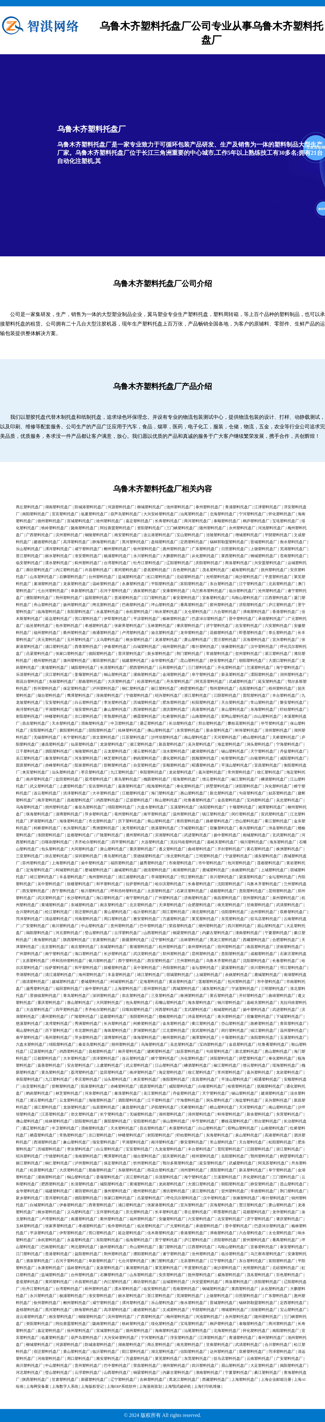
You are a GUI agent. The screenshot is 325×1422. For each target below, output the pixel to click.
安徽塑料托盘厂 (172, 1219)
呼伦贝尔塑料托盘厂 (183, 1198)
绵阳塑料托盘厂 (121, 807)
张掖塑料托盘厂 (234, 646)
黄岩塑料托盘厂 (182, 981)
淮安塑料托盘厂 (88, 556)
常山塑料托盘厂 (263, 702)
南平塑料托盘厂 (156, 814)
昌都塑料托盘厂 (80, 800)
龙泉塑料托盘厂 (76, 584)
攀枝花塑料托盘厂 (243, 723)
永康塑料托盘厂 (135, 584)
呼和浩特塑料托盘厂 (127, 891)
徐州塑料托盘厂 (109, 521)
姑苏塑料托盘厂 (282, 793)
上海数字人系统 (65, 1386)
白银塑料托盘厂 (263, 758)
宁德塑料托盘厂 (139, 695)
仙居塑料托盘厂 (84, 744)
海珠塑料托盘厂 (72, 821)
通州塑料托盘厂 (139, 835)
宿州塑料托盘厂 (256, 898)
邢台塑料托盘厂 (211, 723)
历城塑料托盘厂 (146, 702)
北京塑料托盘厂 (142, 905)
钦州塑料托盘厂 (146, 549)
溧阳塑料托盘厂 (263, 674)
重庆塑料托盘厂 (142, 849)
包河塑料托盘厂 (241, 863)
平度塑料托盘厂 (278, 577)
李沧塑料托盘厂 (117, 702)
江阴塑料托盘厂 (227, 695)
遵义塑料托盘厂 (172, 849)
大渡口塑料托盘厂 (284, 660)
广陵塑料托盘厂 (109, 835)
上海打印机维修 (207, 1386)
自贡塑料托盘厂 (146, 765)
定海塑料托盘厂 (39, 870)
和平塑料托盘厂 (109, 884)
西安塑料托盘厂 (35, 891)
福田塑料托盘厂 (123, 863)
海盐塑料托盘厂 (230, 744)
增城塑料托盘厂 (248, 535)
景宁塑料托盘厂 (168, 1240)
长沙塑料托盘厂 (80, 898)
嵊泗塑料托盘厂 (274, 779)
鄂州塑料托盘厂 (223, 688)
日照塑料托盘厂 (234, 549)
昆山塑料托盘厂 (193, 660)
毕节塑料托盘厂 (274, 723)
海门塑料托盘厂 (164, 793)
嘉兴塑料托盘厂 (211, 772)
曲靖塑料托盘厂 (201, 849)
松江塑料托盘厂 (58, 912)
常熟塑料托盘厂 (117, 716)
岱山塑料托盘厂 (248, 821)
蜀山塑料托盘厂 (160, 821)
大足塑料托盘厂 (263, 1365)
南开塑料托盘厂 (50, 800)
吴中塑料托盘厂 (50, 884)
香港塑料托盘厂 (285, 611)
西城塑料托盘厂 (186, 988)
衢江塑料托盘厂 (278, 821)
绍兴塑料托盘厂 (168, 695)
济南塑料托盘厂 (197, 898)
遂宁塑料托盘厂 (175, 1254)
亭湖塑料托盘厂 (164, 877)
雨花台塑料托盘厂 (31, 681)
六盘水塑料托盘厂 (152, 807)
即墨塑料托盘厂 (252, 632)
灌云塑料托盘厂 (146, 751)
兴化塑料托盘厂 (278, 786)
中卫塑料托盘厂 (123, 723)
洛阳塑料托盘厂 (212, 807)
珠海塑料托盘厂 (39, 814)
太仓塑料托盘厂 (197, 611)
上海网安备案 (37, 1386)
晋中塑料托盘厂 (242, 618)
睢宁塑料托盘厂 (164, 1058)
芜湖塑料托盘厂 (293, 549)
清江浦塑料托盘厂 (133, 877)
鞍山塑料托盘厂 (168, 800)
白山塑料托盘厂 (267, 716)
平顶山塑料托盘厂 (236, 765)
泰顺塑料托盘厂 (227, 521)
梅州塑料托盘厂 (179, 1316)
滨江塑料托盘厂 (58, 674)
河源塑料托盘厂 (121, 507)
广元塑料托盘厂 (179, 1226)
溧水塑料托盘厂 (58, 563)
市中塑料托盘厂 (211, 863)
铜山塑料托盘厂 (117, 674)
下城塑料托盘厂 (193, 828)
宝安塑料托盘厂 (58, 702)
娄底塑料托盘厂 (156, 570)
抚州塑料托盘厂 (274, 570)
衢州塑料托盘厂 (76, 632)
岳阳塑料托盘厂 (252, 688)
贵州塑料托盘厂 (123, 926)
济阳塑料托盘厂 (252, 604)
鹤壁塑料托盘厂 (193, 688)
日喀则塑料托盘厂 (56, 842)
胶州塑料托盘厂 (223, 604)
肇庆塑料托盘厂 (189, 625)
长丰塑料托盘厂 (168, 1212)
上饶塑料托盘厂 (263, 549)
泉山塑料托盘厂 (234, 709)
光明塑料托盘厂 (219, 577)
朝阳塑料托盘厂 (252, 660)
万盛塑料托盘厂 (175, 919)
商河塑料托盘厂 (197, 521)
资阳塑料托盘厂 (150, 528)
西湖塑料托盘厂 (146, 709)
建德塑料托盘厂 (47, 542)
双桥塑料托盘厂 (293, 912)
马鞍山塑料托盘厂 (246, 598)
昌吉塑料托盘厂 (35, 723)
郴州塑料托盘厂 (117, 549)
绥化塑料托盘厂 (164, 1323)
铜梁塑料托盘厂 (186, 933)
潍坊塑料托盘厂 (175, 1191)
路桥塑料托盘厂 (219, 821)
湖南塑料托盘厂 (58, 507)
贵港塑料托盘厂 (127, 598)
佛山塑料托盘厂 (160, 730)
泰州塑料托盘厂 (209, 507)
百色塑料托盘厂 (186, 570)
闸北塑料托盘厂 (105, 604)
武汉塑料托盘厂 (50, 898)
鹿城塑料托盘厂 (215, 870)
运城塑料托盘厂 (175, 1282)
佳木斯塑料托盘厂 (162, 1233)
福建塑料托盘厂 (135, 660)
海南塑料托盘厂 (168, 1330)
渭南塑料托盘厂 (94, 723)
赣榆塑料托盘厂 (172, 1016)
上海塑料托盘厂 (65, 863)
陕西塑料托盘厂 (76, 940)
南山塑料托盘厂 (197, 737)
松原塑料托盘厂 (150, 681)
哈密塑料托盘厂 (234, 758)
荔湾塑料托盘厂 (98, 779)
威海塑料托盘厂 (244, 570)
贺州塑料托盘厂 (248, 653)
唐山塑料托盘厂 (113, 849)
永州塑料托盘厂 (242, 528)
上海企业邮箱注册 (276, 1379)
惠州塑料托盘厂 (175, 549)
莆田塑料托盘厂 (105, 660)
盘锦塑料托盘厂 (164, 542)
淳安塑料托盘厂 (183, 1337)
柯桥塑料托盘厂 (47, 828)
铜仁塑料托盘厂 (135, 688)
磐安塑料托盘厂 (293, 702)
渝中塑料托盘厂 (94, 863)
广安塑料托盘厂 (35, 926)
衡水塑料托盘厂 (293, 542)
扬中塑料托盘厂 (227, 835)
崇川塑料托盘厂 (223, 877)
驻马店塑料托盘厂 (265, 919)
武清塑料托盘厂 (289, 905)
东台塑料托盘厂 (223, 584)
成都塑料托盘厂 (223, 891)
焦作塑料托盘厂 (69, 625)
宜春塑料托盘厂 (215, 598)
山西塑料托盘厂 (156, 933)
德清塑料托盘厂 (156, 870)
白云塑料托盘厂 (88, 702)
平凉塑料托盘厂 (146, 618)
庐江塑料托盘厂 (282, 604)
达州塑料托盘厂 (263, 912)
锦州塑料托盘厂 (175, 646)
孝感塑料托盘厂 (98, 625)
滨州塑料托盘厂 (69, 535)
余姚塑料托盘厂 (244, 870)
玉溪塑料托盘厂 (183, 807)
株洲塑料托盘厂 (289, 849)
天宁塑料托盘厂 (263, 751)
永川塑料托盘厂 (146, 556)
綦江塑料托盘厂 (267, 1372)
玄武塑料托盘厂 (285, 835)
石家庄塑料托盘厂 (191, 891)
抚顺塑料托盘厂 (205, 758)
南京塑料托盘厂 (113, 905)
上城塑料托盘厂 (274, 870)
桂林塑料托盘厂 (131, 730)
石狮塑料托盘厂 (72, 577)
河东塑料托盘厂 (88, 758)
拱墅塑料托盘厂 (219, 786)
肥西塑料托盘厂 (142, 667)
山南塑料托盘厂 (205, 716)
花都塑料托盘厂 (223, 632)
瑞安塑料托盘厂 (88, 709)
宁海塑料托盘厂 (289, 744)
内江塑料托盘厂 (69, 570)
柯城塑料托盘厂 (69, 870)
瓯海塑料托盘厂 (160, 786)
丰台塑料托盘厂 (285, 695)
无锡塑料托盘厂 (47, 737)
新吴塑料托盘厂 (234, 674)
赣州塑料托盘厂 (47, 660)
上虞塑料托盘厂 (72, 786)
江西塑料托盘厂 (278, 598)
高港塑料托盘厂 (205, 709)
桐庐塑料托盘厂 (256, 521)
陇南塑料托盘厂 (84, 528)
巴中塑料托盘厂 (153, 926)
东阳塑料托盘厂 (80, 611)
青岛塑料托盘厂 (117, 856)
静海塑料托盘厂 (105, 542)
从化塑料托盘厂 (205, 556)
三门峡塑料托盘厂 (181, 528)
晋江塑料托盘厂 (29, 556)
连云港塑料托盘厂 (158, 535)
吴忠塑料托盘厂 (289, 800)
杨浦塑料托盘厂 (117, 556)
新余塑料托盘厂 (219, 730)
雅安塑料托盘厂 (146, 919)
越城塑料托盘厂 (127, 870)
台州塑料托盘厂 (102, 577)
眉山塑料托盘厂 (270, 926)
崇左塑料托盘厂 (58, 856)
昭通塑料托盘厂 (205, 765)
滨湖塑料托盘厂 (168, 835)
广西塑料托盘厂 (39, 535)
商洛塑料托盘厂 (238, 563)
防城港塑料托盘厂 (90, 507)
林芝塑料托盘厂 (117, 758)
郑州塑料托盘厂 (175, 953)
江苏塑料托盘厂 (135, 737)
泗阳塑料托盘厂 (58, 751)
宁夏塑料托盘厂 (278, 933)
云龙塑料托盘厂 (117, 751)
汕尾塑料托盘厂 (193, 514)
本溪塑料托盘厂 (182, 1128)
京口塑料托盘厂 (88, 716)
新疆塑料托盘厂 (135, 940)
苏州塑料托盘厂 (35, 863)
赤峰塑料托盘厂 (58, 765)
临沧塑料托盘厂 (39, 625)
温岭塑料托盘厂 (105, 584)
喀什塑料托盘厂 (205, 646)
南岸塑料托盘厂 (39, 779)
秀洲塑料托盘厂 (105, 828)
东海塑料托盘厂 (263, 709)
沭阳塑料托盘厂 (248, 786)
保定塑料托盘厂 (76, 688)
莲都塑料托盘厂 (270, 863)
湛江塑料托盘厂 (278, 653)
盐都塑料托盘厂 (80, 835)
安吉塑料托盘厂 (102, 786)
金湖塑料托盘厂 (175, 674)
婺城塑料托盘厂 (98, 870)
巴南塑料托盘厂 (135, 604)
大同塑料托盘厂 (84, 849)
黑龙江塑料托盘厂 (225, 940)
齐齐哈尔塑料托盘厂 (92, 842)
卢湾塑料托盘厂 (135, 632)
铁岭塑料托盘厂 (54, 528)
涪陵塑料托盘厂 (219, 535)
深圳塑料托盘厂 (88, 856)
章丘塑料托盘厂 (282, 632)
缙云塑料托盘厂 (215, 779)
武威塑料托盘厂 (242, 681)
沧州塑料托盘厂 (271, 591)
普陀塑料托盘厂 (256, 695)
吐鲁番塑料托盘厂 (199, 800)
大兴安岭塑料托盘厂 (160, 514)
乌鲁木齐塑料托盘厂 (264, 884)
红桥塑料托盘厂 (175, 716)
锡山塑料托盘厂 (234, 751)
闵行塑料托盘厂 (244, 814)
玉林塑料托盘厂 (160, 625)
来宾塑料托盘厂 (35, 772)
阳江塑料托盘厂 (175, 912)
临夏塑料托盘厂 (94, 514)
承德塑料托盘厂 (271, 618)
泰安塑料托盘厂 (186, 598)
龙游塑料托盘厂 (113, 744)
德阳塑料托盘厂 (102, 653)
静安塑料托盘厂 (223, 660)
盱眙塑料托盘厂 (293, 709)
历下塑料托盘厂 (131, 821)
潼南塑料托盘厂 (248, 933)
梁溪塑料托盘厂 (252, 877)
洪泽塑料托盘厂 (76, 793)
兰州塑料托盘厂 (189, 960)
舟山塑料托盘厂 (47, 604)
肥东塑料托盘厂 (175, 702)
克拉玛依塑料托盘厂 (187, 842)
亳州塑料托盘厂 (127, 814)
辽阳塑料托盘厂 (179, 563)
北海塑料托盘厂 (223, 514)
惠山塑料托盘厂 (193, 793)
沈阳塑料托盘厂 (230, 884)
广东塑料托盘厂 (205, 549)
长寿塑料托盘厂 (168, 521)
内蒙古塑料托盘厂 (217, 933)
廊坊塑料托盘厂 (39, 570)
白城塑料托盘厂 (146, 646)
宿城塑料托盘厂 (179, 974)
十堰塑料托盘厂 (242, 807)
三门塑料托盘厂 (201, 667)
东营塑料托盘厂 (189, 730)
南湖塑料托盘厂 (186, 870)
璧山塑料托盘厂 (98, 933)
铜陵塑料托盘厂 (98, 535)
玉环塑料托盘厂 (80, 639)
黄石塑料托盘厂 (260, 849)
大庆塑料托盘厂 (121, 681)
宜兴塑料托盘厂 (285, 639)
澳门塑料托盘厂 (164, 1261)
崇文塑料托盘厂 (105, 737)
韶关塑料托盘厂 (175, 1156)
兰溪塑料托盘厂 (260, 667)
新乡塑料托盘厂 (160, 653)
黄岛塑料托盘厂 (127, 779)
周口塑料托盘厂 (117, 919)
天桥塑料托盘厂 (285, 737)
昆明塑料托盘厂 (282, 891)
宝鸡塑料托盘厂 (260, 800)
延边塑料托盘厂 (58, 618)
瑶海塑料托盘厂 (186, 779)
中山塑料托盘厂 (94, 926)
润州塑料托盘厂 (293, 674)
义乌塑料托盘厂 (109, 639)
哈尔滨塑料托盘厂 (170, 884)
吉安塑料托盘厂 (248, 625)
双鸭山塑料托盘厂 (236, 716)
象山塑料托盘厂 (117, 709)
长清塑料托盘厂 (113, 667)
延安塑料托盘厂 (271, 681)
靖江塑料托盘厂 (43, 877)
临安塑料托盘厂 (29, 563)
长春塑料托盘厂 (201, 884)
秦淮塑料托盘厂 (58, 758)
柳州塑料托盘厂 (175, 1037)
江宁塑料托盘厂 (252, 584)
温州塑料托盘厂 (186, 814)
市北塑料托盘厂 (102, 821)
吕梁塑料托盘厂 (39, 653)
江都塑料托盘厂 (135, 793)
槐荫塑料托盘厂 (156, 779)
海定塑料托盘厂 (172, 1072)
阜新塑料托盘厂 (84, 591)
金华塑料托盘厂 (164, 660)
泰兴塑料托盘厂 (252, 828)
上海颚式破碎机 (177, 1386)
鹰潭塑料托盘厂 (80, 695)
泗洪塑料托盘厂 (175, 709)
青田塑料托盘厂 (189, 821)
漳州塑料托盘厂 (278, 730)
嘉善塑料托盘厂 (131, 786)
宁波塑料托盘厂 (238, 856)
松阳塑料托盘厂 (205, 702)
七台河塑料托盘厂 (52, 591)
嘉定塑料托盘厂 (139, 521)
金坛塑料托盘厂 (282, 877)
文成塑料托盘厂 (175, 1309)
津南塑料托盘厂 (256, 611)
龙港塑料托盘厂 (168, 639)
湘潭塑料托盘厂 (271, 807)
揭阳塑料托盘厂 (39, 933)
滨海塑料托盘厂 (256, 639)
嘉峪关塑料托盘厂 (222, 842)
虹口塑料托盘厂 (160, 577)
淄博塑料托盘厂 (69, 814)
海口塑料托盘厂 (109, 898)
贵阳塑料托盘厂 (252, 891)
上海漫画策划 (150, 1386)
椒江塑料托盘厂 (244, 779)
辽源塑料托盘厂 (139, 800)
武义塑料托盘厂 (43, 786)
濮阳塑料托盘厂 (39, 598)
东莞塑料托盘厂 (234, 919)
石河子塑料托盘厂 (115, 591)
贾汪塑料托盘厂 (227, 639)
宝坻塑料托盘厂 (285, 521)
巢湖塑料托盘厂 (47, 584)
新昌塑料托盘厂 (172, 744)
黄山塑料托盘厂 (117, 912)
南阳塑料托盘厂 (35, 514)
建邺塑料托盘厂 (160, 1051)
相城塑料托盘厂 (256, 835)
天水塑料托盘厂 (65, 723)
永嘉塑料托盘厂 (109, 611)
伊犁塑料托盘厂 (117, 618)
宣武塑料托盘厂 (274, 814)
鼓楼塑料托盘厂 (80, 884)
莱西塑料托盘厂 (234, 556)
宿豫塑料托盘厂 (223, 828)
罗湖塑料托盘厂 (43, 821)
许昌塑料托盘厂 (98, 570)
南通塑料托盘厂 (105, 632)
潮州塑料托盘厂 (211, 926)
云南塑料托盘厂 (260, 1358)
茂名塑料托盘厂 (215, 570)
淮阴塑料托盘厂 (50, 835)
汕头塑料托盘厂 (65, 772)
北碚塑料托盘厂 (189, 577)
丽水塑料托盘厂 (58, 556)
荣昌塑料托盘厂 (182, 926)
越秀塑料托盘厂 (153, 863)
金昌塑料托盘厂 (230, 800)
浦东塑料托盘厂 (267, 856)
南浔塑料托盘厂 (29, 709)
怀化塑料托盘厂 (282, 514)
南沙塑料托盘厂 (248, 577)
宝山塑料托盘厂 (189, 535)
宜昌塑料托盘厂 (267, 765)
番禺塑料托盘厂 (193, 604)
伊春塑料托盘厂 (117, 646)
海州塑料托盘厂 (102, 877)
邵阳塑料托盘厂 (102, 730)
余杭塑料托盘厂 (139, 611)
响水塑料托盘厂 (168, 611)
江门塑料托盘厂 (156, 598)
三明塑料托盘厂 (209, 856)
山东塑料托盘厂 (43, 577)
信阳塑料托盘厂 (234, 912)
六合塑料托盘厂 (227, 611)
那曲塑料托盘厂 (91, 681)
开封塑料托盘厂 (230, 849)
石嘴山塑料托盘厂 (170, 1002)
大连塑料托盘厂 (154, 842)
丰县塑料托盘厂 (72, 877)
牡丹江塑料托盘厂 (148, 563)
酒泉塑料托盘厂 (146, 591)
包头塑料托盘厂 (54, 849)
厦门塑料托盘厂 (172, 1247)
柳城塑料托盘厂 (150, 507)
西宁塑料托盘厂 (65, 891)
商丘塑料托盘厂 (29, 507)
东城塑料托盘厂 (84, 905)
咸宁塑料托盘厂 (88, 549)
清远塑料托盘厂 (58, 919)
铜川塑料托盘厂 (253, 842)
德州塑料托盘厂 (50, 521)
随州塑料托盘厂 (212, 528)
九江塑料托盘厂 (123, 772)
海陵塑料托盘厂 (88, 751)
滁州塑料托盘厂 (76, 660)
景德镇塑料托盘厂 (148, 856)
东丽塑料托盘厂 (62, 681)
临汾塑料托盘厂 (242, 591)
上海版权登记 (92, 1386)
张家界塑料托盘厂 (129, 625)
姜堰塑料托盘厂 (88, 674)
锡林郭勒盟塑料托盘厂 (229, 542)
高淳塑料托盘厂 (76, 542)
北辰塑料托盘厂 (282, 584)
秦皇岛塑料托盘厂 (90, 807)
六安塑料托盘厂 (278, 625)
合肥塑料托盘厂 (201, 905)
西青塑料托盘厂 (88, 646)
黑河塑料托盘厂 (135, 542)
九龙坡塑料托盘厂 (170, 1149)
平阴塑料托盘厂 (278, 535)
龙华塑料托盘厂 (193, 632)
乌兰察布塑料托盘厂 (209, 591)
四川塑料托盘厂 (241, 926)
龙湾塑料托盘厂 (135, 828)
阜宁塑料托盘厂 (205, 674)
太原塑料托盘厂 (160, 891)
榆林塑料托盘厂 (175, 618)
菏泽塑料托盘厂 (29, 919)
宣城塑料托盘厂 (80, 521)
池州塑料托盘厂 (179, 507)
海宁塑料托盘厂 (289, 667)
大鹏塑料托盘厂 (175, 556)
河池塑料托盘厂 (271, 528)
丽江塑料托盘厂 (164, 688)
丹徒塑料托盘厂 (293, 751)
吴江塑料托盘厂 (29, 758)
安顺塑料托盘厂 (175, 765)
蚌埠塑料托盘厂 (248, 730)
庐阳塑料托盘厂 (164, 1107)
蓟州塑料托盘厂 (88, 563)
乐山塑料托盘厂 (29, 549)
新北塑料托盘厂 (223, 793)
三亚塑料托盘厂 (29, 856)
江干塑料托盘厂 (29, 751)
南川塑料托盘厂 (65, 926)
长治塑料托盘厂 (182, 723)
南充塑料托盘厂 (230, 905)
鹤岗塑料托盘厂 (146, 758)
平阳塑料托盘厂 (164, 584)
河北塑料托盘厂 (69, 933)
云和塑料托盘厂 (172, 667)
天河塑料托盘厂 (227, 737)
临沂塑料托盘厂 (146, 912)
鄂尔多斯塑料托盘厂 (179, 1163)
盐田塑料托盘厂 (69, 779)
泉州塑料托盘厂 (285, 898)
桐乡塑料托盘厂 (139, 639)
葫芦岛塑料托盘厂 (125, 514)
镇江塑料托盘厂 (215, 814)
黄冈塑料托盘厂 (127, 570)
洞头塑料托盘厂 (260, 744)
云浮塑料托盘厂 (127, 933)
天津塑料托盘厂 (172, 905)
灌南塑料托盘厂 (146, 674)
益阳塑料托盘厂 (98, 598)
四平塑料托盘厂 (124, 842)
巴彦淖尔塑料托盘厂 (209, 618)
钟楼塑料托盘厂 (58, 716)
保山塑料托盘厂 (175, 1121)
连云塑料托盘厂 (47, 793)
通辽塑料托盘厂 (153, 723)
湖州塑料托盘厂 (172, 1114)
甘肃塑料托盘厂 (105, 940)
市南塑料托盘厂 (182, 863)
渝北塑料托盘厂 (164, 632)
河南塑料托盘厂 (88, 919)
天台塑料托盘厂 (234, 702)
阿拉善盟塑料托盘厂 (117, 528)
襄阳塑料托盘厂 (72, 730)
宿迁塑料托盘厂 (88, 912)
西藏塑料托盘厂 (256, 940)
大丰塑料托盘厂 (105, 793)
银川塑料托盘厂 (94, 891)
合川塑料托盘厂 (29, 912)
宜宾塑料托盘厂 (65, 514)
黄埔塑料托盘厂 (54, 667)
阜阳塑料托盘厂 (153, 772)
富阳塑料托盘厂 (193, 584)
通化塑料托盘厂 (175, 758)
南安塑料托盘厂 (127, 535)
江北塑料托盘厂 (175, 1030)
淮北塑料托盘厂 (179, 856)
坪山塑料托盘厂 (164, 604)
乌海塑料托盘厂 (29, 807)
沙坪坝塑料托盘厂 (166, 737)
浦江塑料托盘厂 (142, 744)
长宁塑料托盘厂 (76, 737)
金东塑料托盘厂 (175, 1023)
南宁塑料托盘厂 (139, 898)
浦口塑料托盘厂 (58, 646)
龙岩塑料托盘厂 (182, 772)
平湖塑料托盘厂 (58, 709)
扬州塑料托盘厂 (76, 604)
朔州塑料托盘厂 (58, 807)
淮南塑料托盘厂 (109, 695)
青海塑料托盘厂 (47, 940)
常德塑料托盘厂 (219, 653)
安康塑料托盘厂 (175, 591)
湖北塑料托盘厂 (205, 912)
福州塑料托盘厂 (47, 632)
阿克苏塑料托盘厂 (211, 681)
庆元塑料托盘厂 (50, 639)
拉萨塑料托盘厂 (139, 884)
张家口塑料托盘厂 (71, 653)
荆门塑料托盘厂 (189, 653)
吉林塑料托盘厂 (193, 940)
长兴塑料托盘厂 (76, 828)
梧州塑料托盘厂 (282, 688)
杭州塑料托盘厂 (172, 947)
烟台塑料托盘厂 (50, 695)
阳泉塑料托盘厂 (88, 765)
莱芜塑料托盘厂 (205, 919)
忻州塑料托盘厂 (47, 688)
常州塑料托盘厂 (241, 772)
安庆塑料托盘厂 (172, 1275)
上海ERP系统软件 (121, 1386)
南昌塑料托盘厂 (227, 898)
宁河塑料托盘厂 (252, 514)
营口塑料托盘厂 (88, 618)
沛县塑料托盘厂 (282, 828)
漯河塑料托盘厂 (58, 549)
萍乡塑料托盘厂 (98, 814)
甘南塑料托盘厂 (260, 905)
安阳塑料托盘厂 (43, 730)
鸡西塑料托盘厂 (109, 800)
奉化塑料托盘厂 (189, 786)
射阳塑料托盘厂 (29, 716)
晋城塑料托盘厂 (263, 542)
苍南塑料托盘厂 (293, 556)
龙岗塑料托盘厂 (172, 1184)
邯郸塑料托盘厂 (117, 765)
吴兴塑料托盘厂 (201, 744)
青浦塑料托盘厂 (238, 507)
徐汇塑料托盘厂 (270, 772)
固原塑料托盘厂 (29, 765)
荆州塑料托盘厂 (69, 598)
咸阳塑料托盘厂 (293, 758)
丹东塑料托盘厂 (179, 681)
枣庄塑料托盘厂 (94, 772)
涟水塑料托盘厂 (175, 751)
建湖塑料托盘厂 (205, 751)
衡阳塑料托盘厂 (175, 1079)
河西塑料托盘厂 (168, 1009)
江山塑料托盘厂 (168, 1065)
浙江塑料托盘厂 (197, 695)
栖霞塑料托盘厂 (146, 716)
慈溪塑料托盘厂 (164, 828)
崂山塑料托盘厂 (256, 737)
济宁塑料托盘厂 (219, 625)
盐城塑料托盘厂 (131, 577)
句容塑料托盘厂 (252, 793)
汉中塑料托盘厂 (263, 646)
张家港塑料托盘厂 (162, 1205)
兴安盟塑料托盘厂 (269, 563)
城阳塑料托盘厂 (84, 667)
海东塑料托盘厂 (282, 842)
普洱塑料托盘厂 (131, 653)
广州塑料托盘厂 (168, 898)
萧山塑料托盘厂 (197, 639)
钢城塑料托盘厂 (263, 556)
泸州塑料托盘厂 (105, 688)
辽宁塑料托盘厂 (164, 940)
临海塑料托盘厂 (50, 611)
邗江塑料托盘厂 (193, 877)
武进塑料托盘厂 (197, 835)
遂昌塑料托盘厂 (54, 744)
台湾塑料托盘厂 (117, 563)
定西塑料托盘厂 (193, 542)
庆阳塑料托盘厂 (209, 563)
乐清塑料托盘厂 (29, 674)
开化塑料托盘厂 (230, 667)
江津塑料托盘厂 (267, 507)
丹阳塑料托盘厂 (175, 967)
